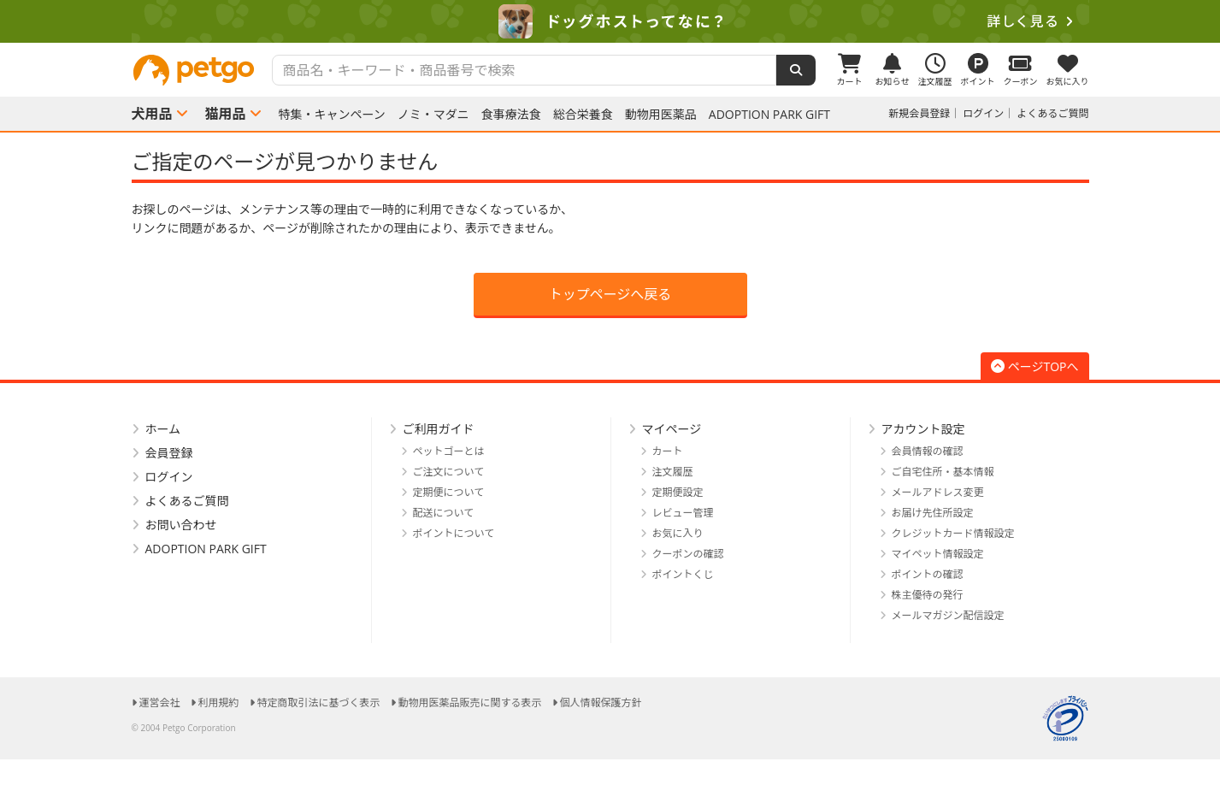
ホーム (163, 429)
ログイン (983, 113)
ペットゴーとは (449, 451)
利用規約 (218, 702)
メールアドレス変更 (938, 492)
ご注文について (449, 471)
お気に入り (678, 533)
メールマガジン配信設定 (948, 615)
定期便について (449, 492)
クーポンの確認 (688, 553)
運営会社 (159, 702)
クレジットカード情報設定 (953, 533)
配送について (443, 512)
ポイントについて (454, 533)
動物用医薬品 (661, 115)
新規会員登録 (919, 113)
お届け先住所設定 (933, 512)
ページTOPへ (1035, 366)
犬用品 (152, 113)
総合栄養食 (583, 115)
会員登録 (169, 453)
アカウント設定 (923, 429)
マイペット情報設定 (938, 553)
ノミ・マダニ (433, 115)
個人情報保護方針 (601, 702)
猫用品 (225, 113)
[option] (610, 21)
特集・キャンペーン (332, 115)
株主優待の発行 (928, 594)
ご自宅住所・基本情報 (943, 471)
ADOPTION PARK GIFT (769, 115)
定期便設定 (678, 492)
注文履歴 (672, 471)
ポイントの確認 (928, 574)
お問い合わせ (181, 525)
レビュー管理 (683, 512)
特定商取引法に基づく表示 (318, 702)
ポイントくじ (683, 574)
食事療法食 (511, 115)
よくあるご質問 (1052, 113)
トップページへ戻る (610, 294)
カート (667, 451)
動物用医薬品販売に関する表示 (470, 702)
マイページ (672, 429)
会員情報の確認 (928, 451)
